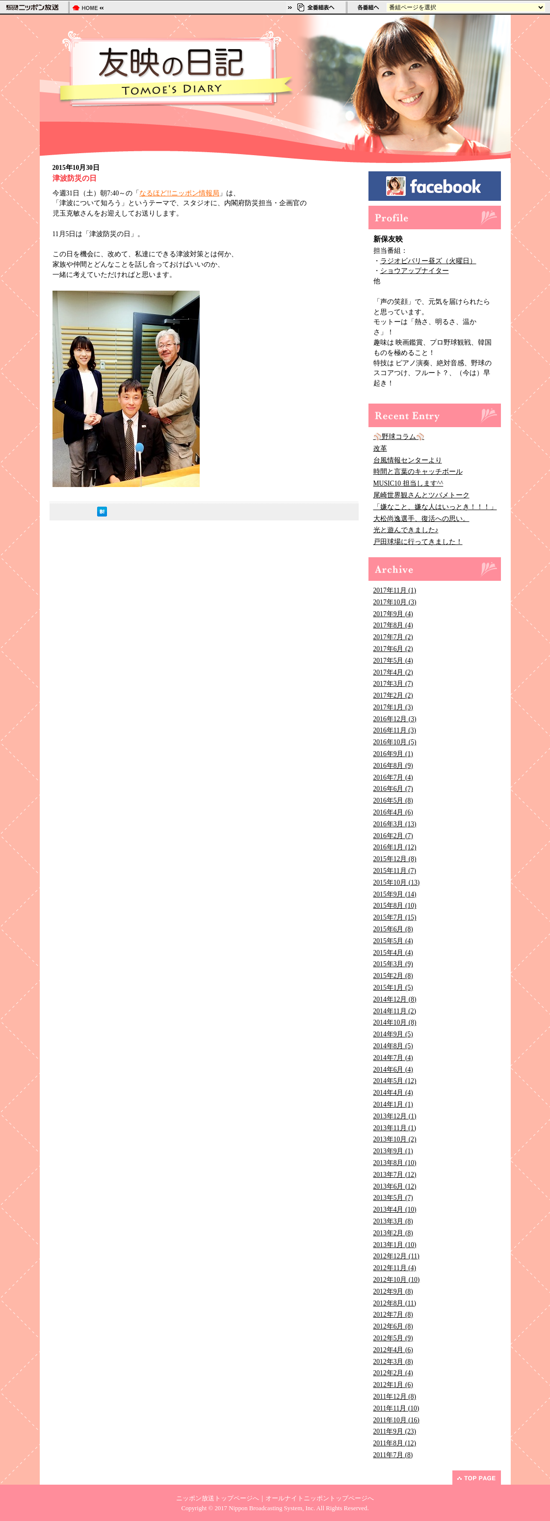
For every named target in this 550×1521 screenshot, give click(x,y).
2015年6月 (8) (393, 929)
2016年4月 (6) (393, 812)
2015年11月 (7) (395, 870)
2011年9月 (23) (395, 1431)
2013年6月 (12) (395, 1186)
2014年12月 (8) (395, 999)
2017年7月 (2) (393, 637)
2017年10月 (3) (395, 602)
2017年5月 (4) (393, 660)
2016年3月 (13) (395, 824)
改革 (380, 448)
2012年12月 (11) (396, 1256)
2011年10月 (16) (396, 1420)
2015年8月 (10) (395, 905)
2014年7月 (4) (393, 1057)
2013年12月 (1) (395, 1116)
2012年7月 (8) (393, 1314)
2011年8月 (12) (395, 1443)
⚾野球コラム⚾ (398, 436)
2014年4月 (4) (393, 1092)
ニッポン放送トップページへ (217, 1498)
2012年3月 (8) (393, 1361)
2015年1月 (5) (393, 987)
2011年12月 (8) (395, 1396)
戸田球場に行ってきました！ (418, 541)
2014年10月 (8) (395, 1022)
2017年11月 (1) (395, 590)
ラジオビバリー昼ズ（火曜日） (428, 261)
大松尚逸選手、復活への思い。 (421, 518)
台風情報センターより (407, 460)
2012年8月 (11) (395, 1303)
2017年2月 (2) (393, 695)
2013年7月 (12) (395, 1174)
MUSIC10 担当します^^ (408, 483)
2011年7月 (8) (393, 1455)
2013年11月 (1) (395, 1128)
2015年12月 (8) (395, 859)
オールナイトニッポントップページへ (319, 1498)
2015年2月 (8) (393, 975)
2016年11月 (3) (395, 730)
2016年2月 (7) (393, 836)
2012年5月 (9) (393, 1338)
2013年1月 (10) (395, 1245)
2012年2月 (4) (393, 1373)
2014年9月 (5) (393, 1034)
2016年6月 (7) (393, 788)
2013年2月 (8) (393, 1233)
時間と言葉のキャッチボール (418, 471)
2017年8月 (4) (393, 625)
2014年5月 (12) (395, 1081)
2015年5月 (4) (393, 941)
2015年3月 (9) (393, 964)
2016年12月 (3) (395, 719)
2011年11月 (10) (396, 1408)
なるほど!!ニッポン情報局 (179, 193)
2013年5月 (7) (393, 1197)
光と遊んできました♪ (406, 530)
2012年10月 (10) (396, 1279)
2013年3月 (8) (393, 1221)
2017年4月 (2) (393, 672)
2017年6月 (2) (393, 648)
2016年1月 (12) (395, 847)
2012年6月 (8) (393, 1326)
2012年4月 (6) (393, 1350)
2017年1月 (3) (393, 707)
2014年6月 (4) (393, 1069)
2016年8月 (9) (393, 765)
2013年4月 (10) (395, 1209)
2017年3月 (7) (393, 683)
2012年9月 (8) (393, 1291)
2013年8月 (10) (395, 1163)
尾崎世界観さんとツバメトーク (421, 495)
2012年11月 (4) (395, 1268)
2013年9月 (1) (393, 1151)
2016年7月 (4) (393, 777)
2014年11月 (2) (395, 1011)
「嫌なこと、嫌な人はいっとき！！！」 (435, 507)
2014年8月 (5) (393, 1046)
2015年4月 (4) (393, 952)
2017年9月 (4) (393, 614)
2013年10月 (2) (395, 1139)
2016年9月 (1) (393, 754)
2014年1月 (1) (393, 1104)
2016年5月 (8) (393, 800)
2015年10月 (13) (396, 882)
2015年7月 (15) (395, 917)
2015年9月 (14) (395, 894)
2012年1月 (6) (393, 1384)
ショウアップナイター (414, 270)
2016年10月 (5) (395, 742)
